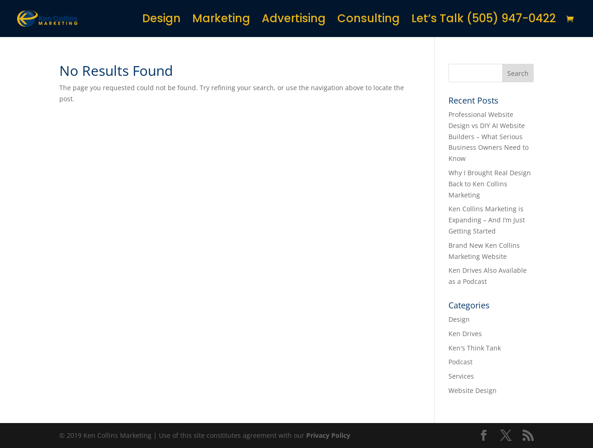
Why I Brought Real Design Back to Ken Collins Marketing (489, 183)
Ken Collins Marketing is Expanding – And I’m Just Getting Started (486, 219)
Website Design (472, 390)
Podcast (460, 361)
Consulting (368, 20)
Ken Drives (465, 333)
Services (461, 376)
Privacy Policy (328, 435)
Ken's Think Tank (474, 348)
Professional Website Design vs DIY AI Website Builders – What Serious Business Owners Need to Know (488, 136)
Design (161, 20)
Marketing (221, 20)
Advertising (294, 20)
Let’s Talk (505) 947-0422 (483, 20)
